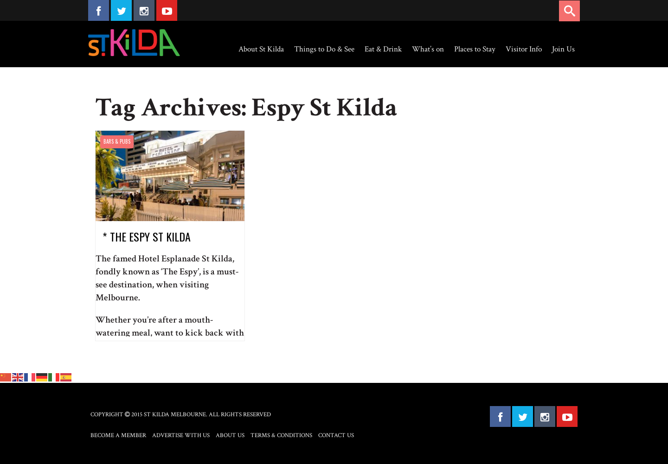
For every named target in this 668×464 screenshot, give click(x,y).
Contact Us (336, 435)
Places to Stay (474, 49)
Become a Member (118, 435)
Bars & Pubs (116, 141)
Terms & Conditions (281, 435)
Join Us (563, 49)
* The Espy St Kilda (147, 236)
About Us (230, 435)
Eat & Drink (383, 49)
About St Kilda (261, 49)
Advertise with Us (181, 435)
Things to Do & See (324, 49)
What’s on (428, 49)
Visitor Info (524, 49)
